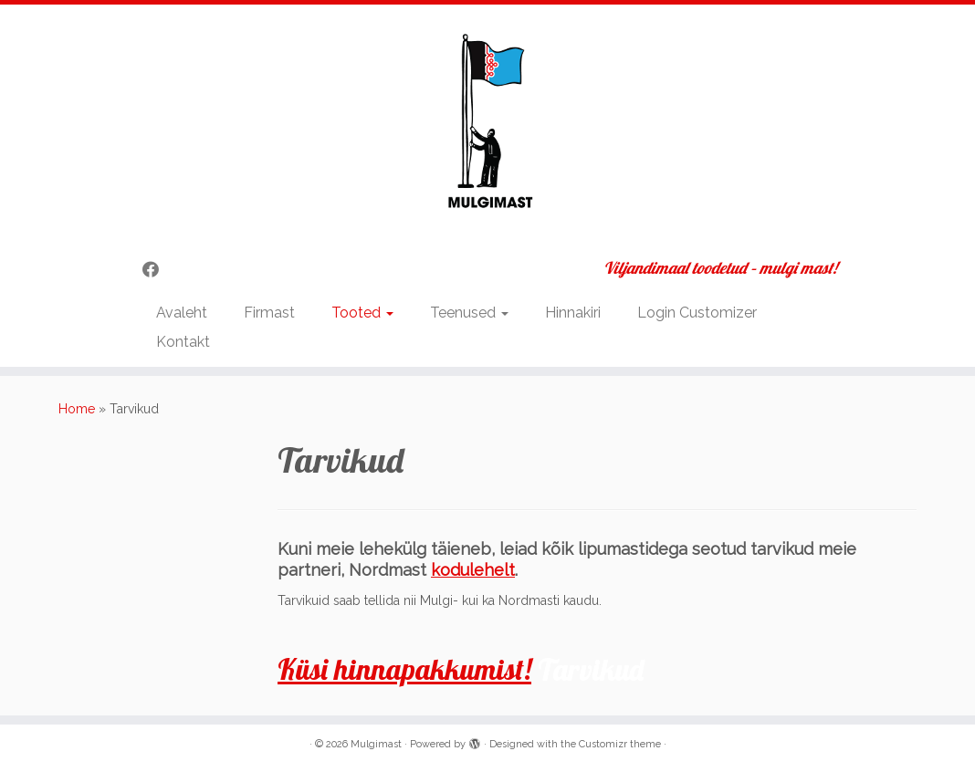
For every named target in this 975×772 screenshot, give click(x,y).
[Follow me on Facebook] (156, 269)
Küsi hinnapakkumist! (404, 669)
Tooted (362, 312)
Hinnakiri (573, 312)
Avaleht (181, 312)
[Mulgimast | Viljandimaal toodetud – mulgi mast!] (487, 124)
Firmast (269, 312)
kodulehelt (473, 569)
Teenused (469, 312)
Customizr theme (620, 744)
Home (76, 409)
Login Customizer (697, 312)
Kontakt (183, 341)
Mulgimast (376, 744)
